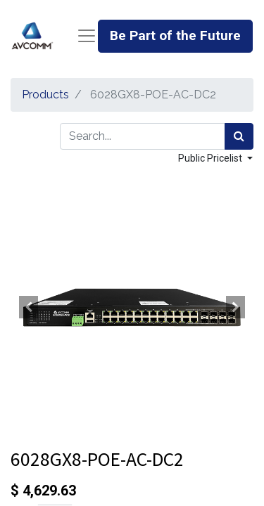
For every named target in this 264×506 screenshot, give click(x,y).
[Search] (239, 136)
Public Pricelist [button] (211, 158)
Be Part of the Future (175, 35)
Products (45, 94)
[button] (29, 307)
